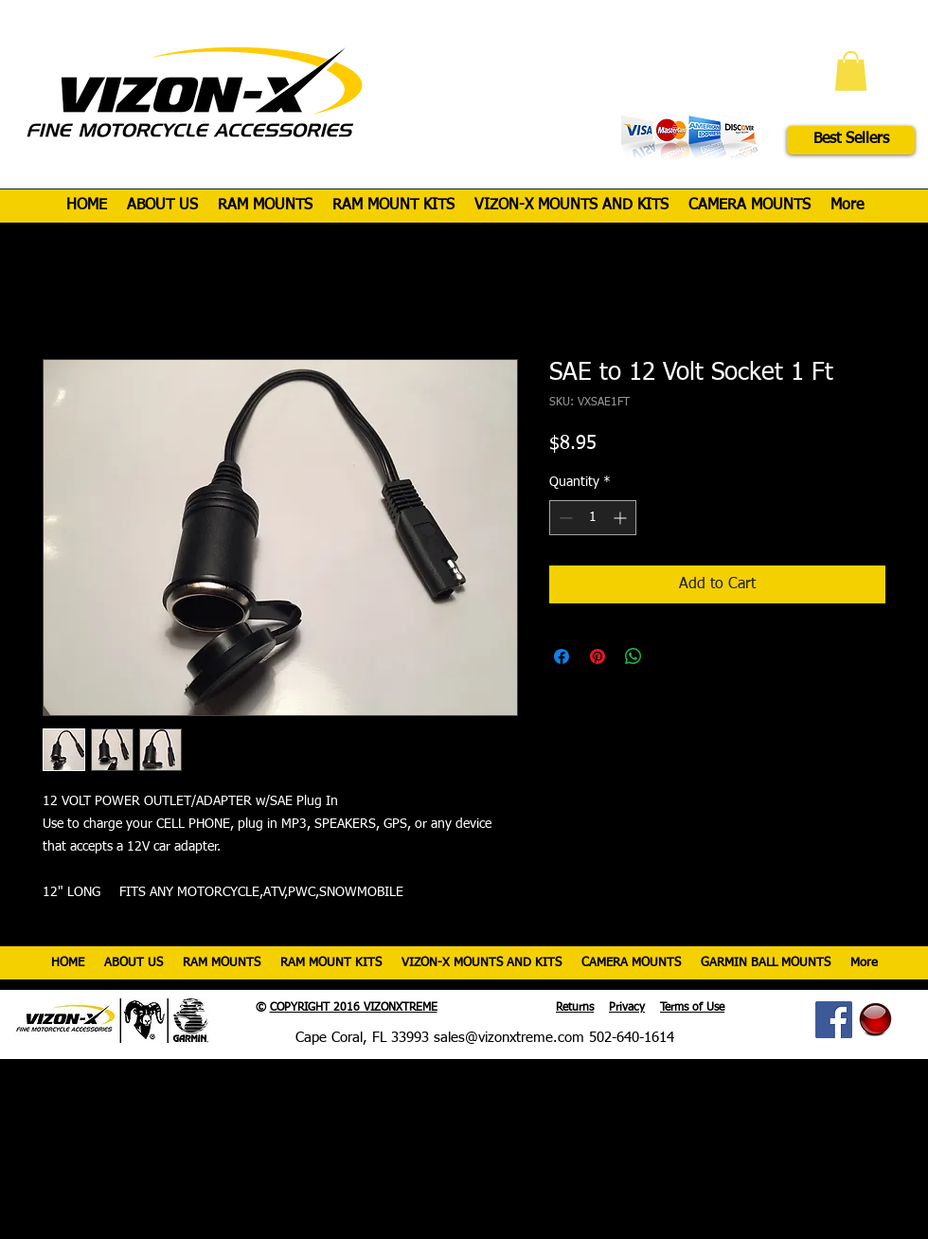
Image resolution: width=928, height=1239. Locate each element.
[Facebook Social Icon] (833, 1019)
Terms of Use (692, 1008)
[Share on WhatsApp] (633, 656)
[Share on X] (669, 656)
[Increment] (622, 517)
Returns (575, 1008)
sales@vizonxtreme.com (509, 1038)
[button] (850, 71)
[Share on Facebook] (561, 656)
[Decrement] (564, 517)
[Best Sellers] (851, 140)
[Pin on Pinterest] (597, 656)
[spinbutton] (593, 517)
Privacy (627, 1008)
